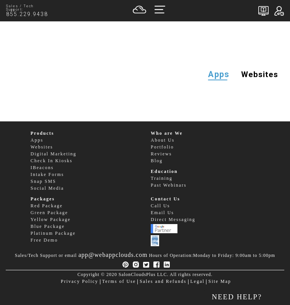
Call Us (160, 205)
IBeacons (42, 167)
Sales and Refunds (163, 281)
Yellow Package (51, 219)
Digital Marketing (53, 154)
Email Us (162, 212)
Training (161, 178)
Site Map (219, 281)
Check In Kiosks (51, 160)
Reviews (161, 154)
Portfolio (162, 147)
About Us (162, 140)
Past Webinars (169, 185)
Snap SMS (43, 181)
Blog (157, 160)
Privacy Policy (79, 281)
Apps (218, 74)
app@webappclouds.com (112, 255)
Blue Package (48, 226)
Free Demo (44, 240)
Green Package (49, 212)
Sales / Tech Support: (23, 11)
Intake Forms (47, 174)
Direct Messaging (173, 219)
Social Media (47, 188)
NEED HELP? (237, 297)
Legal (197, 281)
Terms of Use (119, 281)
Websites (259, 74)
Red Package (47, 205)
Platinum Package (53, 233)
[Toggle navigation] (160, 10)
